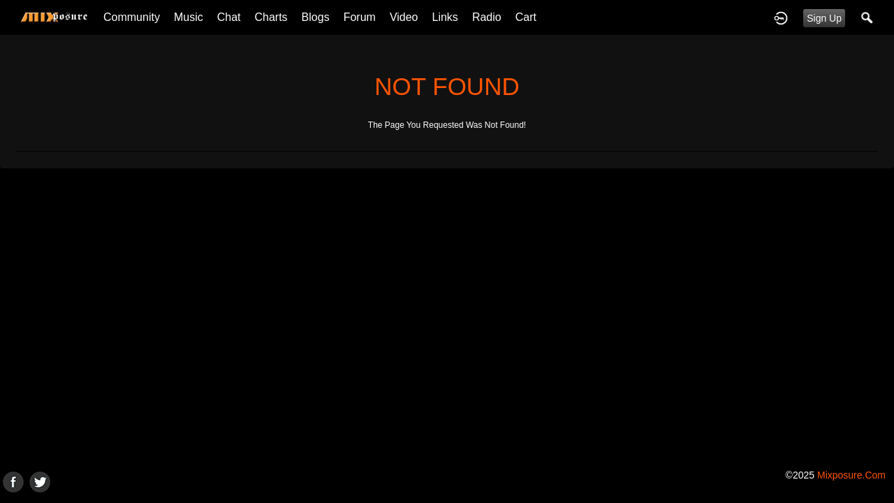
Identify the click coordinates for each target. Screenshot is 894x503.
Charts (270, 17)
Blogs (316, 17)
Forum (360, 17)
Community (131, 17)
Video (404, 17)
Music (188, 17)
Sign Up (824, 18)
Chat (229, 17)
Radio (486, 17)
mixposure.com (851, 475)
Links (445, 17)
